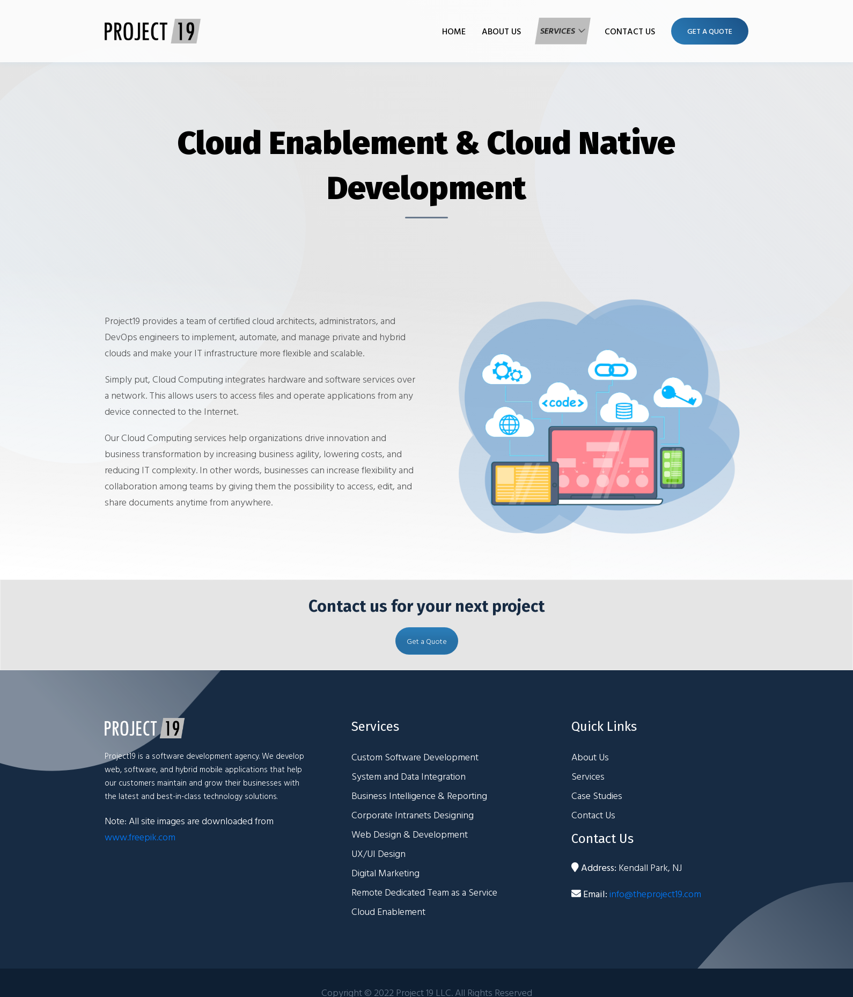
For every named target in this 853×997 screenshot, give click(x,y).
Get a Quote (427, 641)
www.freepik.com (140, 837)
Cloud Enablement (388, 911)
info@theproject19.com (655, 893)
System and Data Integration (408, 776)
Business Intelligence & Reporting (419, 795)
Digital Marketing (385, 873)
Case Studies (596, 795)
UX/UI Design (378, 853)
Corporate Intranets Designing (412, 815)
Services (558, 31)
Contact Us (630, 31)
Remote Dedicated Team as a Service (424, 892)
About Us (501, 31)
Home (454, 31)
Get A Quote (709, 30)
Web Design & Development (409, 834)
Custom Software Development (415, 757)
